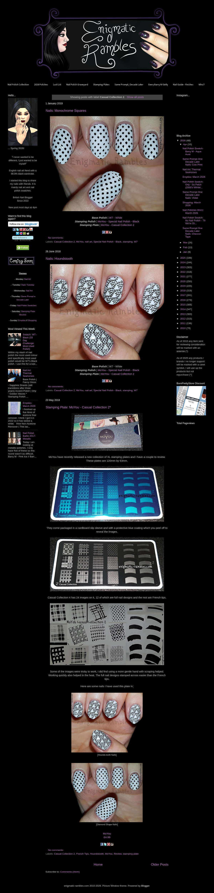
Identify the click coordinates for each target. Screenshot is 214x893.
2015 (183, 304)
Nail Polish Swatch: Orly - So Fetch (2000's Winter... (193, 184)
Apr (185, 144)
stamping (128, 241)
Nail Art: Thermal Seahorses (28, 373)
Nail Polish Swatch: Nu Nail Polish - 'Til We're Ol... (194, 220)
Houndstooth (97, 853)
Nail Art (27, 279)
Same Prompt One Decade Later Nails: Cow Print (193, 162)
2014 (183, 309)
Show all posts (135, 97)
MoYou (80, 241)
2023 (183, 267)
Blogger (145, 885)
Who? (201, 84)
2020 (183, 281)
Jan (185, 252)
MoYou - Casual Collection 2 (117, 225)
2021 (183, 276)
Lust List (57, 84)
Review (118, 853)
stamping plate (131, 853)
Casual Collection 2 (64, 241)
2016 (183, 300)
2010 (183, 328)
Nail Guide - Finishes (183, 84)
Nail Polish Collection (18, 84)
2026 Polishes (41, 84)
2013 (183, 314)
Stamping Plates (101, 84)
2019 (183, 286)
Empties (22, 320)
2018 (183, 290)
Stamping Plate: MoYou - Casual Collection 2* (78, 407)
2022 (183, 272)
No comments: (56, 237)
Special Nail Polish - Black (107, 241)
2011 (183, 323)
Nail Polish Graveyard (77, 84)
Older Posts (160, 864)
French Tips (82, 853)
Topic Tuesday (27, 285)
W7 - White (115, 217)
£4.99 (107, 837)
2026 (183, 140)
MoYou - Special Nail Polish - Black (118, 221)
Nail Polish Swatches (26, 305)
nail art (88, 241)
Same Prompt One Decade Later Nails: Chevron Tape (193, 232)
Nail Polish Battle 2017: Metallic (29, 436)
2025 (183, 258)
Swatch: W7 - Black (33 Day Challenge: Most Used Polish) (30, 341)
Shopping (32, 320)
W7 (135, 241)
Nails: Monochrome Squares (66, 110)
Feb (185, 247)
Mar (185, 242)
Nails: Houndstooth (59, 258)
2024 (183, 262)
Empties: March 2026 (29, 404)
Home (98, 864)
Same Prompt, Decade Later (129, 84)
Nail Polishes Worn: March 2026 (193, 211)
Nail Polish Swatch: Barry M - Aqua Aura (193, 151)
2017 (183, 295)
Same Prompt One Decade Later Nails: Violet (193, 195)
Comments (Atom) (70, 871)
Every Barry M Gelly (158, 84)
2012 (183, 318)
